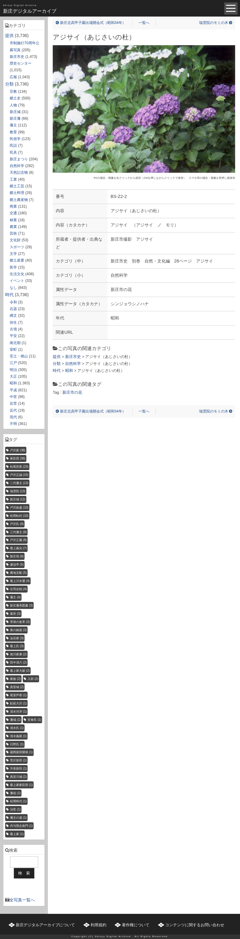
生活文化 (17, 274)
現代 (13, 417)
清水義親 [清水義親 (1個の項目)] (18, 736)
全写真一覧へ (22, 899)
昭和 (13, 383)
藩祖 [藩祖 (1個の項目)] (15, 793)
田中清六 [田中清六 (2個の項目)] (18, 662)
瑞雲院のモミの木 (215, 23)
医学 (13, 267)
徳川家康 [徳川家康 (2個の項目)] (18, 654)
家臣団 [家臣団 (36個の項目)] (17, 458)
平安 (13, 336)
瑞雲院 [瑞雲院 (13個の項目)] (17, 491)
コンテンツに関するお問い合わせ (194, 925)
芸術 (13, 233)
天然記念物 (19, 172)
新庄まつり (19, 159)
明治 (13, 370)
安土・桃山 (19, 356)
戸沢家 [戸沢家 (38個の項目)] (17, 450)
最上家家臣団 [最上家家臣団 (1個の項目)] (21, 785)
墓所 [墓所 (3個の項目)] (15, 613)
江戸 (13, 363)
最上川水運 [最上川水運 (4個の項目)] (20, 581)
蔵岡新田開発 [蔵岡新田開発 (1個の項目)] (21, 752)
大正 (13, 376)
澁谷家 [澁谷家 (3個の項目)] (17, 638)
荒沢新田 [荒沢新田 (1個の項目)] (18, 760)
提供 (9, 35)
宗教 (13, 91)
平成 (13, 390)
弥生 (13, 322)
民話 (13, 145)
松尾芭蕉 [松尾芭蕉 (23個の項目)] (19, 466)
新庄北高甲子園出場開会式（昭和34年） (91, 23)
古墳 (13, 329)
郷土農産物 (19, 200)
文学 (13, 254)
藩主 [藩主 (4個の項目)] (15, 597)
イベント (17, 281)
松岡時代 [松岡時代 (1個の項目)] (18, 801)
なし (13, 288)
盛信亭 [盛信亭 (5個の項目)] (17, 564)
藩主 (13, 125)
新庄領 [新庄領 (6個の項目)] (17, 556)
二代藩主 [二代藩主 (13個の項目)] (19, 483)
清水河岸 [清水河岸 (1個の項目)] (18, 711)
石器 (13, 309)
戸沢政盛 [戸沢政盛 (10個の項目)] (19, 507)
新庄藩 (15, 118)
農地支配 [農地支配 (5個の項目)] (18, 572)
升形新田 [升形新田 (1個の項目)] (18, 768)
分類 (9, 84)
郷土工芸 (17, 186)
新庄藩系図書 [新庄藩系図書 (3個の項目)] (21, 605)
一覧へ (143, 23)
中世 (13, 397)
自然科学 (17, 166)
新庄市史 (17, 57)
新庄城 (15, 112)
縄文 (13, 315)
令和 (13, 302)
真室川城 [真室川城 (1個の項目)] (18, 776)
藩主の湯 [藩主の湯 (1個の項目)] (18, 817)
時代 (9, 294)
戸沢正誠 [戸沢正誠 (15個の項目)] (19, 474)
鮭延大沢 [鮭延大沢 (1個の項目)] (18, 703)
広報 (13, 77)
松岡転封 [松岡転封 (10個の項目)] (19, 515)
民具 (13, 152)
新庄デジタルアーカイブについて (45, 925)
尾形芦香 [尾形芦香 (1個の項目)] (18, 695)
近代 (13, 410)
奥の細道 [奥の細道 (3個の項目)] (18, 630)
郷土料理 (17, 193)
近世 (13, 403)
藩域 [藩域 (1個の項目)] (15, 719)
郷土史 (15, 98)
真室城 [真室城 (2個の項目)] (17, 687)
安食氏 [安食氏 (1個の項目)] (34, 719)
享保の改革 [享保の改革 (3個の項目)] (20, 621)
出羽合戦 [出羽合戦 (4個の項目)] (18, 589)
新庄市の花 (72, 392)
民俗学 (15, 139)
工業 (13, 179)
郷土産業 (17, 260)
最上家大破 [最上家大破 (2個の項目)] (20, 670)
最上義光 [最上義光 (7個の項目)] (18, 548)
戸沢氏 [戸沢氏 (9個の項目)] (17, 524)
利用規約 (98, 925)
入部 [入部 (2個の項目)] (33, 678)
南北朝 (15, 343)
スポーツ (17, 247)
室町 (13, 349)
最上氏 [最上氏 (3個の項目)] (17, 646)
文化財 (15, 240)
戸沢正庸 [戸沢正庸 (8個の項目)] (18, 540)
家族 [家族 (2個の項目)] (15, 678)
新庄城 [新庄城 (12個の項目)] (17, 499)
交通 (13, 213)
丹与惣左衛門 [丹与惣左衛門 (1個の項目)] (21, 825)
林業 (13, 220)
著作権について (135, 925)
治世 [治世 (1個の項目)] (15, 809)
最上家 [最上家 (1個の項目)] (17, 834)
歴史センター (21, 63)
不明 (13, 424)
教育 (13, 132)
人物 (13, 105)
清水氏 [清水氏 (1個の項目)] (17, 728)
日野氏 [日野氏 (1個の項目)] (17, 744)
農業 (13, 227)
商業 (13, 206)
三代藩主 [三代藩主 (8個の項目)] (18, 532)
